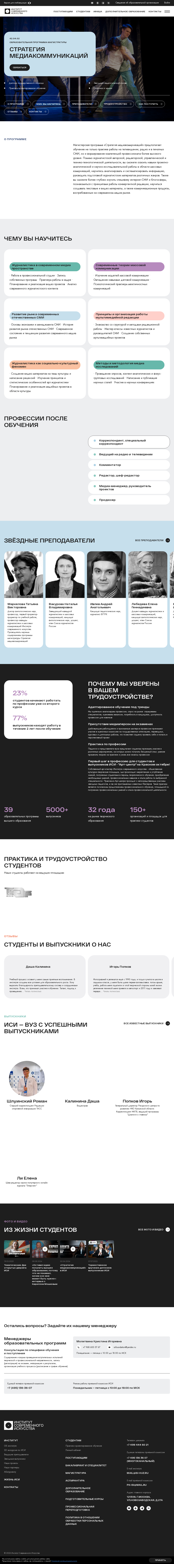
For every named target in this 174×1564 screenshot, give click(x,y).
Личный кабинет (73, 1450)
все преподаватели (149, 540)
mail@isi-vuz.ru (137, 1473)
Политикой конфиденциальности (64, 1561)
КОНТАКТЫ (155, 11)
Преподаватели (82, 104)
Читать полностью (33, 991)
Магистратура (76, 1473)
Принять (160, 1560)
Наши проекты (11, 1463)
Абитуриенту (10, 1472)
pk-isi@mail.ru (137, 1485)
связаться (19, 67)
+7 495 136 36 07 (137, 1458)
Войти (167, 2)
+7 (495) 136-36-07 (19, 1387)
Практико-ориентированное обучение (84, 1446)
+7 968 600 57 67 (91, 1347)
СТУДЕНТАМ (83, 11)
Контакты (35, 111)
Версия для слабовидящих (15, 2)
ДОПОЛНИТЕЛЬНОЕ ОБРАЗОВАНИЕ (125, 11)
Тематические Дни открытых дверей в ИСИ (15, 1268)
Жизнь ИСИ (12, 1479)
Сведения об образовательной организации (137, 2)
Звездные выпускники (14, 1459)
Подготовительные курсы (85, 1499)
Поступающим (63, 11)
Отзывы (12, 111)
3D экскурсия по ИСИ (15, 1450)
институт (11, 1440)
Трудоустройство (115, 104)
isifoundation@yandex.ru (125, 1347)
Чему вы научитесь (48, 104)
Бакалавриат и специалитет (86, 1465)
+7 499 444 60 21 (137, 1445)
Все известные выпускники (143, 1023)
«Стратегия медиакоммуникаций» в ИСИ (73, 1268)
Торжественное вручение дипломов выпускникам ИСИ (100, 1268)
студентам (73, 1440)
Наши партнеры (11, 1467)
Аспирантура (75, 1480)
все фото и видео (150, 1229)
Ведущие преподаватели (16, 1454)
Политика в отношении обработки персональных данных (84, 1520)
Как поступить (148, 104)
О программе (15, 104)
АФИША (97, 11)
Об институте (10, 1446)
